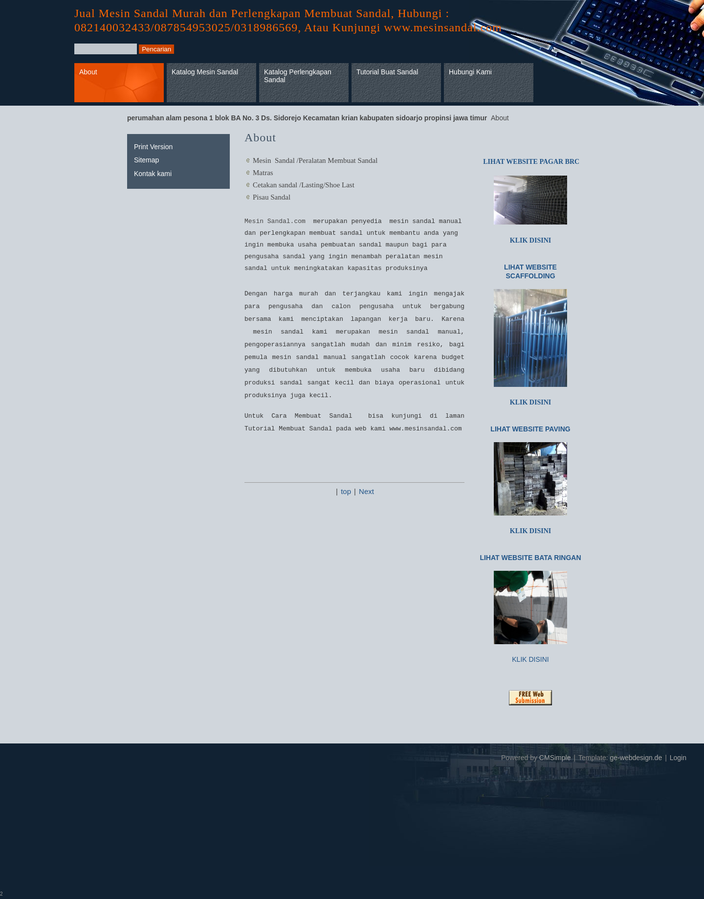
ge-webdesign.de (636, 758)
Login (678, 758)
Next (366, 491)
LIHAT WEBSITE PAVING (530, 429)
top (346, 491)
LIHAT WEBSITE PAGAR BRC (530, 161)
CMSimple (555, 758)
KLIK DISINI (530, 240)
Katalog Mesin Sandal (205, 72)
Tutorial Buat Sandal (387, 72)
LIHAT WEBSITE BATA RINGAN (530, 558)
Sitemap (146, 160)
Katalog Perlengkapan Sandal (297, 76)
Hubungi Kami (470, 72)
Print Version (153, 147)
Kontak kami (153, 174)
